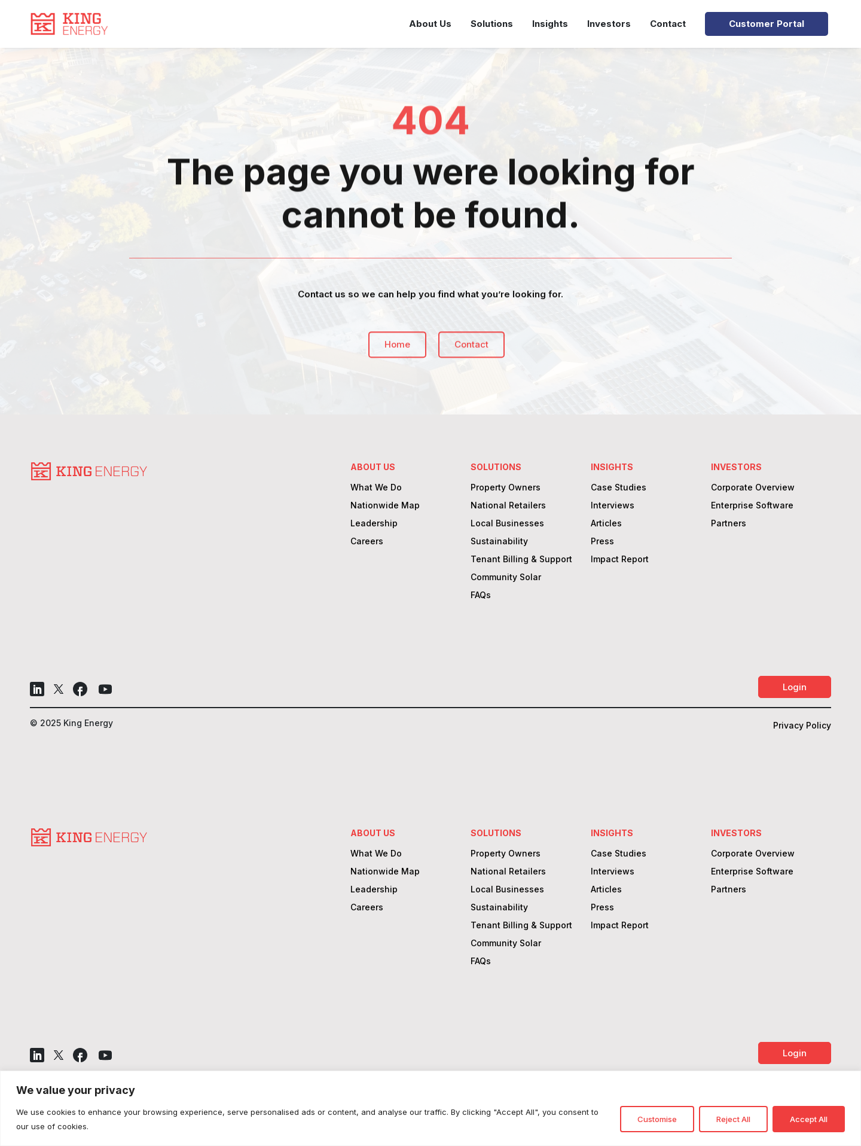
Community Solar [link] (506, 577)
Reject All (733, 1119)
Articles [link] (606, 523)
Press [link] (602, 541)
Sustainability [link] (499, 541)
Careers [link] (366, 541)
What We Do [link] (376, 487)
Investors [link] (609, 23)
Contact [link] (668, 23)
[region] (430, 1108)
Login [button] (795, 687)
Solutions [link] (492, 23)
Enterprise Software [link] (752, 505)
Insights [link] (550, 23)
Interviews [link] (612, 505)
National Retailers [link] (508, 505)
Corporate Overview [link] (753, 487)
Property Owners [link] (506, 487)
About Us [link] (430, 23)
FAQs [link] (481, 595)
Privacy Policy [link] (802, 725)
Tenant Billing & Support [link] (521, 559)
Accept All (809, 1119)
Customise (657, 1119)
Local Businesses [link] (507, 523)
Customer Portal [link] (766, 23)
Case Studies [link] (618, 487)
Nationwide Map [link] (385, 505)
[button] (37, 689)
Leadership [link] (374, 523)
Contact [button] (471, 353)
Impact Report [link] (620, 559)
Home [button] (397, 353)
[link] (69, 24)
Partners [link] (728, 523)
